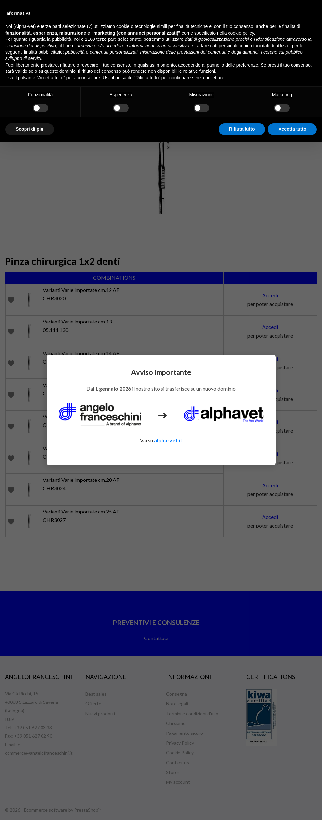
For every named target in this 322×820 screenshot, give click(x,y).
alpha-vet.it (168, 440)
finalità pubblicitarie (43, 52)
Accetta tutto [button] (292, 129)
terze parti (106, 39)
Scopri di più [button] (29, 129)
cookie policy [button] (241, 33)
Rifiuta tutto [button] (242, 129)
